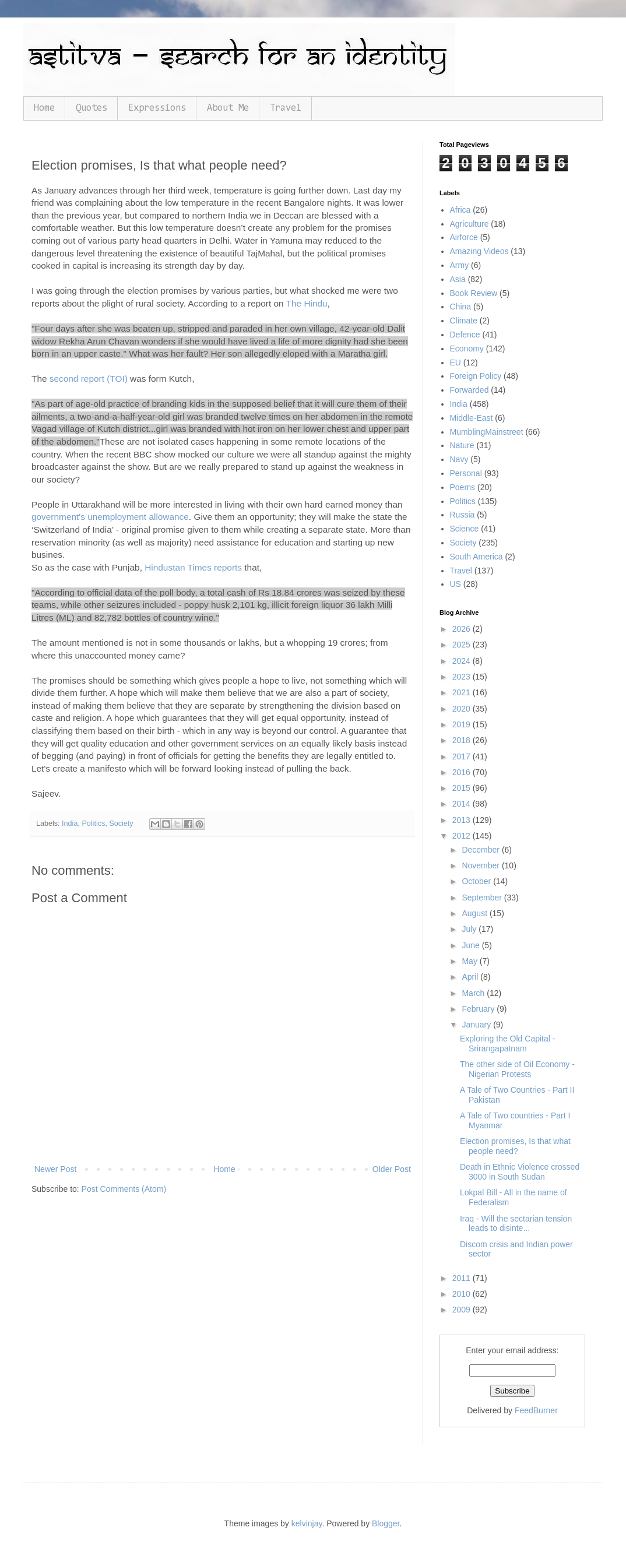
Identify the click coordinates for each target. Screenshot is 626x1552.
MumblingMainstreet (486, 432)
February (479, 1008)
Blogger (385, 1523)
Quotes (91, 108)
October (477, 881)
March (474, 993)
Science (464, 528)
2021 (462, 692)
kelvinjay (306, 1523)
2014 (462, 803)
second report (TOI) (89, 378)
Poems (463, 487)
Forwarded (469, 390)
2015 (462, 788)
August (475, 913)
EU (455, 362)
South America (476, 556)
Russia (462, 514)
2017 (462, 756)
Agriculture (469, 223)
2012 (462, 835)
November (481, 865)
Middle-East (471, 418)
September (483, 897)
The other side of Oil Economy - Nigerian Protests (517, 1069)
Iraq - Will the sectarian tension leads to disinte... (516, 1223)
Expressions (157, 108)
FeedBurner (536, 1410)
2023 (462, 676)
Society (121, 823)
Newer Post (55, 1169)
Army (459, 265)
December (481, 849)
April (471, 976)
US (455, 584)
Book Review (474, 293)
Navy (459, 459)
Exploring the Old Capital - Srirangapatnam (507, 1043)
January (477, 1024)
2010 (462, 1293)
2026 (462, 629)
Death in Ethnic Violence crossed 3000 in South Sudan (519, 1171)
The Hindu (307, 303)
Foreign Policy (476, 376)
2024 (462, 661)
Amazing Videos (479, 251)
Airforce (464, 237)
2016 (462, 772)
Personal (466, 473)
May (470, 961)
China (461, 306)
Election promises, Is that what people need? (515, 1146)
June (471, 945)
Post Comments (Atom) (124, 1189)
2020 (462, 708)
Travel (285, 108)
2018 (462, 740)
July (470, 929)
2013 (462, 820)
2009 (462, 1309)
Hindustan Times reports (193, 567)
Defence (465, 334)
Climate (463, 320)
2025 (462, 644)
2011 (462, 1278)
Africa (460, 209)
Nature (462, 445)
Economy (467, 348)
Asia (458, 279)
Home (44, 108)
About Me (228, 108)
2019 (462, 724)
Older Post (391, 1169)
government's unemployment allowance (110, 517)
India (70, 823)
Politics (93, 823)
